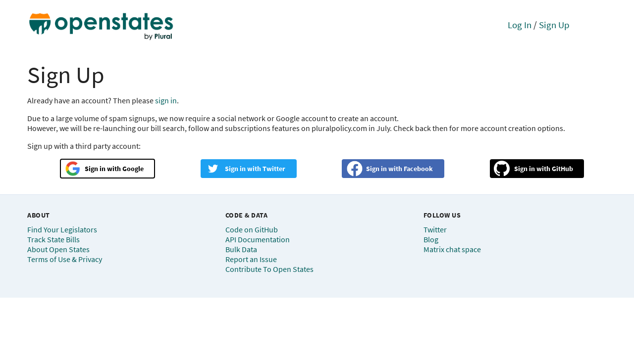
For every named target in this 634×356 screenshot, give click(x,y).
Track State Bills (53, 239)
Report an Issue (251, 259)
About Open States (58, 249)
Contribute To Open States (269, 269)
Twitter (274, 168)
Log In (519, 25)
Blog (430, 239)
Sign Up (554, 25)
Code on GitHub (251, 229)
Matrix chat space (452, 249)
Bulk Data (241, 249)
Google (133, 168)
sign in (166, 100)
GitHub (562, 168)
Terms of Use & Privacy (64, 259)
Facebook (418, 168)
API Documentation (257, 239)
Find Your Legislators (62, 229)
